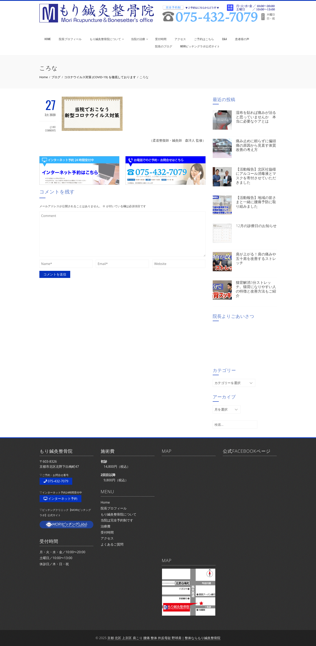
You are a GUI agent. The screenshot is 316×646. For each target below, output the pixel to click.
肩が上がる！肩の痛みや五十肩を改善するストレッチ (256, 258)
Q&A (224, 39)
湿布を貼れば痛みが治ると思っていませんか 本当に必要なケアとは (256, 117)
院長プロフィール (70, 39)
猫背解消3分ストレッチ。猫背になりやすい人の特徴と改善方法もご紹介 (256, 289)
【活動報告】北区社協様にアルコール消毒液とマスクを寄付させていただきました (256, 176)
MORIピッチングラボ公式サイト (200, 46)
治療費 (105, 526)
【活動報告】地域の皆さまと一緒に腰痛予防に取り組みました (256, 202)
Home (105, 502)
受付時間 (160, 39)
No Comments (50, 128)
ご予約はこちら (204, 39)
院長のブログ (163, 46)
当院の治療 (139, 39)
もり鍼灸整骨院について (107, 39)
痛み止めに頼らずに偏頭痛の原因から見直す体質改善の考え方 (256, 145)
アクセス (180, 39)
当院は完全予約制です (117, 520)
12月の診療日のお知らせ (256, 225)
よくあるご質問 (112, 544)
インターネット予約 (60, 498)
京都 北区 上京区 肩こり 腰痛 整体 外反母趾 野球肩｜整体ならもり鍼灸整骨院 (163, 638)
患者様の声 (242, 39)
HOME (47, 39)
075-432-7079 (56, 481)
